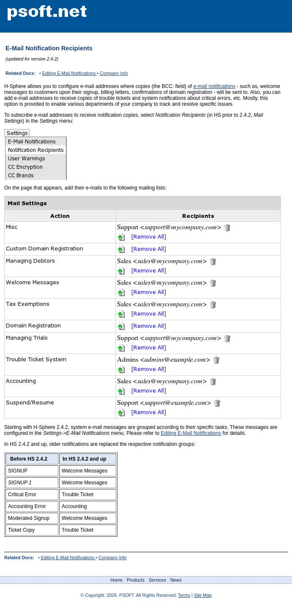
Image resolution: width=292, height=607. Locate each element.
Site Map (203, 595)
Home (116, 579)
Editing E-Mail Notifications (69, 73)
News (176, 579)
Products (136, 579)
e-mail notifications (214, 86)
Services (157, 579)
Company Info (114, 73)
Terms (184, 595)
